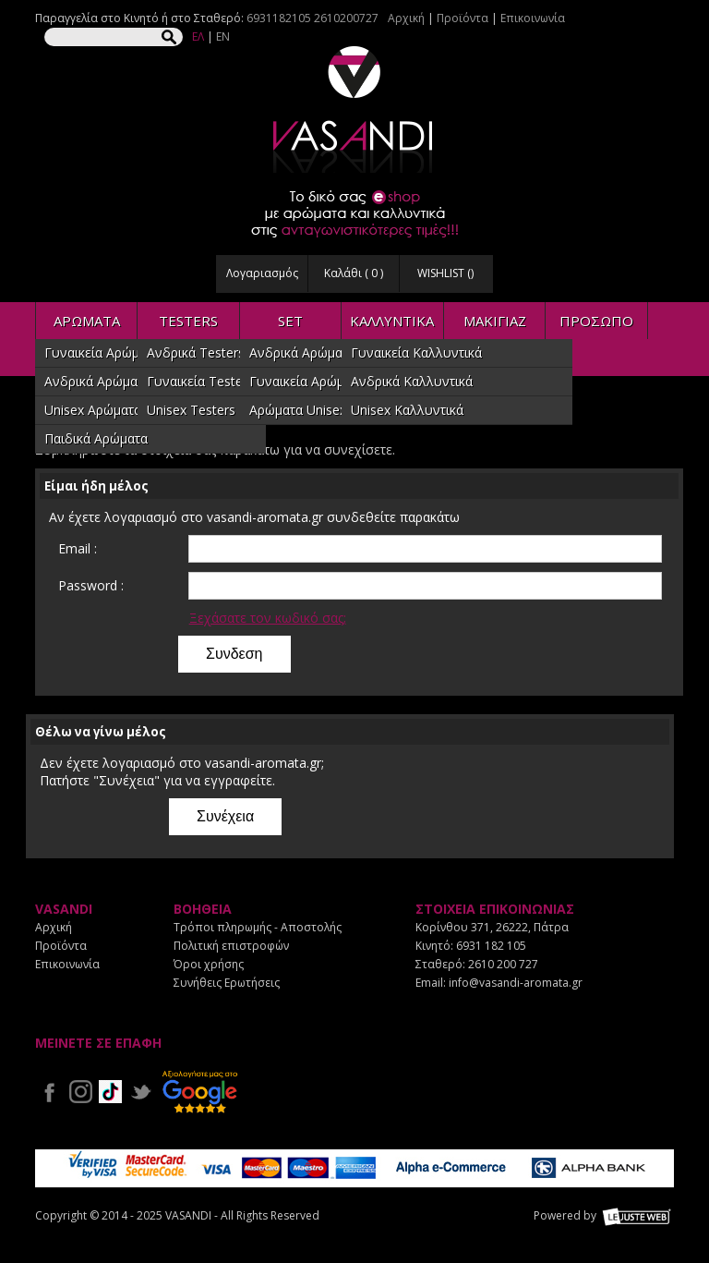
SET (290, 320)
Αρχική (406, 18)
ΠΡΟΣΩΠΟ (596, 320)
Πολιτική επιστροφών (231, 945)
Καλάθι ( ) (353, 273)
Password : (91, 585)
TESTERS (188, 320)
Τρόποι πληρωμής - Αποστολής (258, 927)
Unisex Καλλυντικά (407, 410)
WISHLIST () (445, 273)
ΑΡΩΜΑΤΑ (87, 320)
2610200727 (346, 18)
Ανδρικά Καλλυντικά (412, 381)
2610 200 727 (503, 964)
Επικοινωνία (532, 18)
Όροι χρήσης (209, 964)
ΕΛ (198, 36)
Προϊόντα (462, 18)
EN (223, 36)
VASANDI (354, 109)
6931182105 (278, 18)
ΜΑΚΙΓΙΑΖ (494, 320)
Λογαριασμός (262, 273)
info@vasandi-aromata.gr (516, 982)
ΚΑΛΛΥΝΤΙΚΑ (392, 320)
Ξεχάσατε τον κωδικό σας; (267, 617)
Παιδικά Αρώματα (96, 438)
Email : (77, 548)
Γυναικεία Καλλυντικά (416, 352)
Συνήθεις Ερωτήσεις (227, 982)
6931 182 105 (491, 945)
